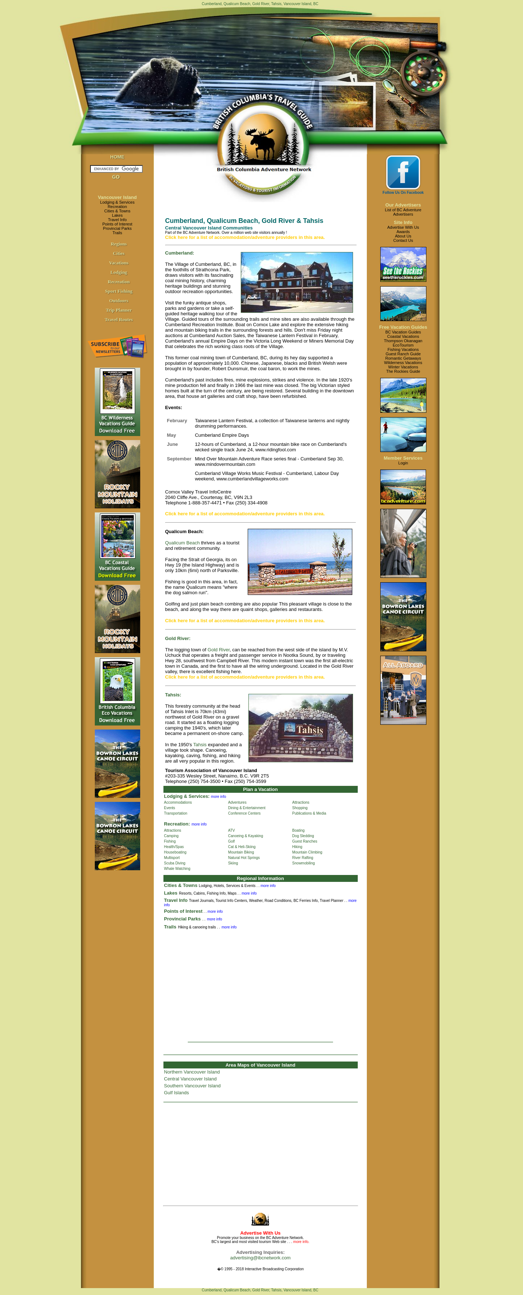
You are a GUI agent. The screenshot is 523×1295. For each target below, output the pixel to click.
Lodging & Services (117, 202)
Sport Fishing (119, 291)
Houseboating (175, 852)
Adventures (237, 802)
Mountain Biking (241, 852)
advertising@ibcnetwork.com (260, 1257)
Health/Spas (174, 847)
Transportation (175, 813)
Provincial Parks (117, 228)
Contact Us (403, 240)
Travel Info (117, 219)
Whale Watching (177, 869)
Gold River (219, 649)
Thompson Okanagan (403, 341)
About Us (403, 236)
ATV (231, 830)
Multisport (172, 858)
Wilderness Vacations (403, 362)
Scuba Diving (175, 863)
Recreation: (177, 824)
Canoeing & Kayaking (245, 836)
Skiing (233, 863)
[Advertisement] (260, 983)
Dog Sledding (303, 836)
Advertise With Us (403, 227)
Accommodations (178, 802)
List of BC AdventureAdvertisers (403, 212)
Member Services (403, 458)
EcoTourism (403, 345)
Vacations (119, 262)
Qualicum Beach (182, 542)
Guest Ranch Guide (403, 354)
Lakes (117, 215)
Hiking (297, 847)
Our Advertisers (403, 205)
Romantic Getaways (403, 358)
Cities (119, 253)
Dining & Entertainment (246, 808)
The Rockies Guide (403, 371)
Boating (298, 830)
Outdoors (119, 300)
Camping (171, 836)
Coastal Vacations (403, 336)
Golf (231, 841)
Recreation (117, 206)
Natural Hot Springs (244, 858)
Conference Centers (244, 813)
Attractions (300, 802)
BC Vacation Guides (403, 332)
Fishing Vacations (403, 349)
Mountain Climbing (307, 852)
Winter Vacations (403, 367)
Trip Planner (119, 310)
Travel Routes (119, 319)
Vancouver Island (117, 197)
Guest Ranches (304, 841)
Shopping (300, 808)
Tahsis (200, 744)
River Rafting (302, 858)
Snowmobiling (303, 863)
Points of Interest (117, 224)
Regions (119, 244)
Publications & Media (309, 813)
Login (403, 463)
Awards (403, 231)
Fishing (170, 841)
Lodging (118, 272)
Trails (117, 233)
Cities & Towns (117, 211)
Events (169, 808)
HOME (117, 157)
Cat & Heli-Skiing (242, 847)
